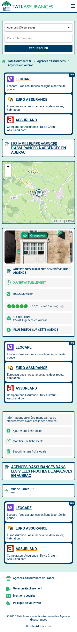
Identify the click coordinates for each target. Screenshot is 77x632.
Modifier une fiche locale (28, 441)
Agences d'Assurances (51, 61)
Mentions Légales (24, 595)
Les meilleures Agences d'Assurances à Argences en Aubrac (38, 147)
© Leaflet (58, 221)
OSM (71, 221)
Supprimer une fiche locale (29, 451)
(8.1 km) (23, 490)
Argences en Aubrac (20, 65)
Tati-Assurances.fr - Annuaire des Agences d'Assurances (43, 618)
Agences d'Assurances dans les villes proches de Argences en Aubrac (41, 471)
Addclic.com (43, 626)
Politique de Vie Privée (27, 603)
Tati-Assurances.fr (19, 61)
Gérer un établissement (27, 588)
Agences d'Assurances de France (33, 578)
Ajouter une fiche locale (27, 430)
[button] (38, 192)
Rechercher (38, 48)
